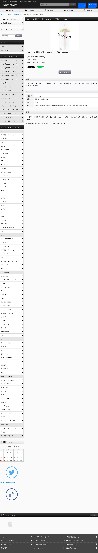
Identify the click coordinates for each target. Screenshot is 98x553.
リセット (94, 515)
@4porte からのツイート (7, 482)
